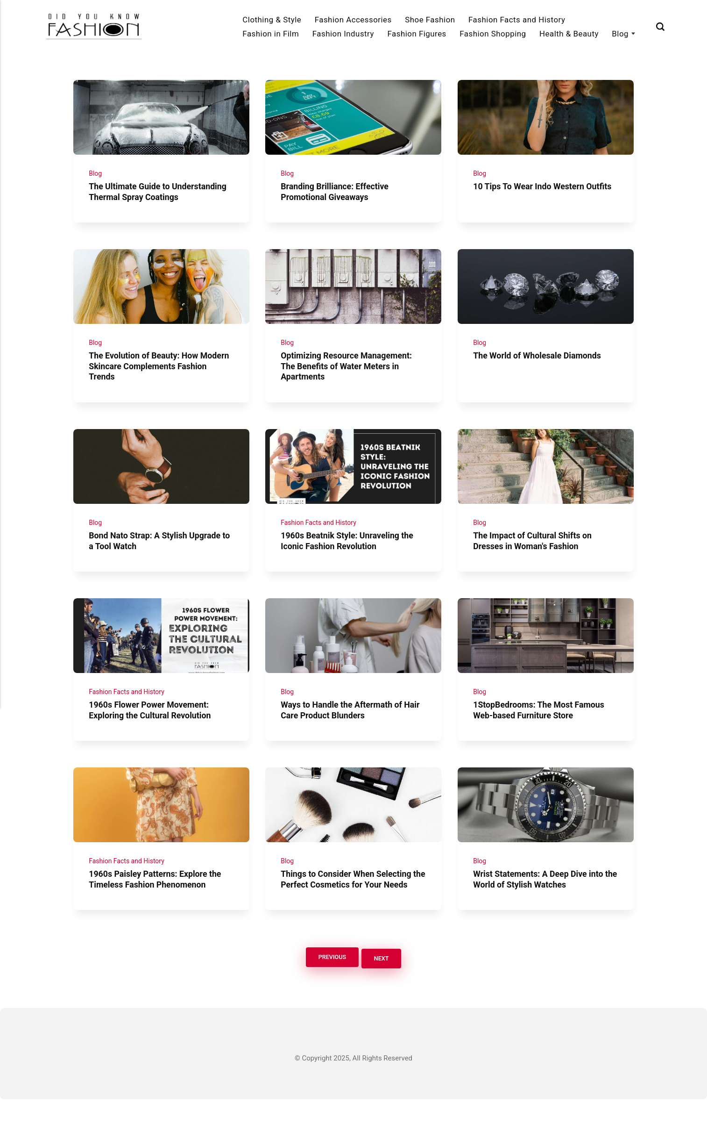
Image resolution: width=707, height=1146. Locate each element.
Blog (620, 33)
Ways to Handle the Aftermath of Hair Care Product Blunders (346, 741)
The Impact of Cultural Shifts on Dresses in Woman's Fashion (536, 567)
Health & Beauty (569, 33)
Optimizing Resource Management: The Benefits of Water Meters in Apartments (351, 387)
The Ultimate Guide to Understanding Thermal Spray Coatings (148, 202)
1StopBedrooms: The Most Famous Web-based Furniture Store (543, 741)
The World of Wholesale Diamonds (541, 376)
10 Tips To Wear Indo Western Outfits (532, 197)
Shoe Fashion (430, 19)
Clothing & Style (271, 19)
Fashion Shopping (493, 33)
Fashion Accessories (353, 19)
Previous (330, 1005)
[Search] (660, 26)
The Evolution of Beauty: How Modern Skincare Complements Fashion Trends (151, 387)
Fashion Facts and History (516, 19)
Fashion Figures (416, 33)
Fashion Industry (343, 33)
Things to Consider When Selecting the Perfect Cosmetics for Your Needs (351, 921)
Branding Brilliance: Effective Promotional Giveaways (338, 197)
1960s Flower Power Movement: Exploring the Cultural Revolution (154, 741)
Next (384, 1005)
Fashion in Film (270, 33)
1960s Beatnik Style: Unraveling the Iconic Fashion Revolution (352, 567)
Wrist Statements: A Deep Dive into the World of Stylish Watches (542, 916)
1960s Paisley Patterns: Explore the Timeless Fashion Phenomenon (159, 916)
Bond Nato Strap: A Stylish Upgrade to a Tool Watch (159, 567)
